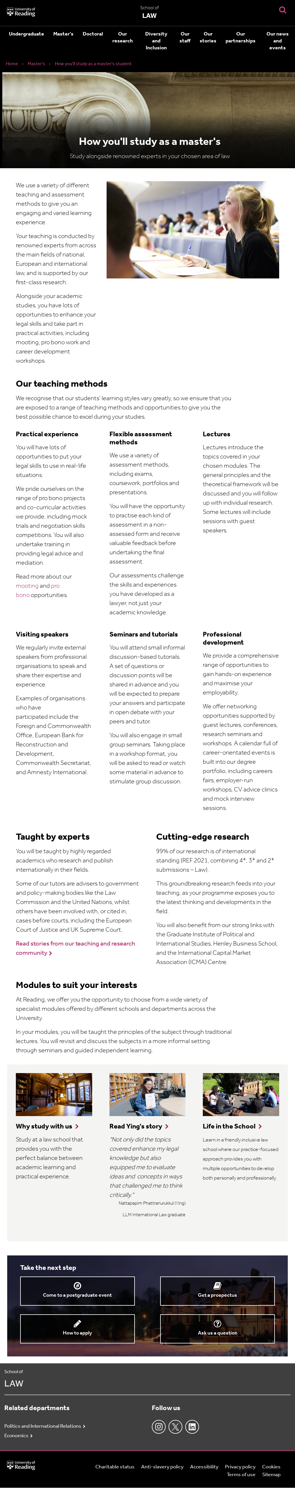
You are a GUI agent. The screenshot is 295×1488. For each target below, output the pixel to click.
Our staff (184, 37)
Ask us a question (217, 1333)
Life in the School (229, 1126)
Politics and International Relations (42, 1426)
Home (12, 64)
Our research (122, 37)
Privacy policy (240, 1467)
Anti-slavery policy (162, 1467)
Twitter (175, 1427)
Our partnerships (241, 37)
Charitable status (115, 1467)
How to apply (77, 1333)
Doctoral (93, 34)
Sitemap (271, 1475)
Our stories (208, 37)
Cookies (271, 1467)
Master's (63, 34)
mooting (27, 586)
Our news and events (277, 41)
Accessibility (204, 1467)
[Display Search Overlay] (282, 9)
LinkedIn (192, 1427)
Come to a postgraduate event (77, 1295)
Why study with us (44, 1126)
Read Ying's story (135, 1126)
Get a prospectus (217, 1295)
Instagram (159, 1427)
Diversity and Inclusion (156, 41)
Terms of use (241, 1475)
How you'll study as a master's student (93, 64)
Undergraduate (26, 34)
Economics (16, 1436)
